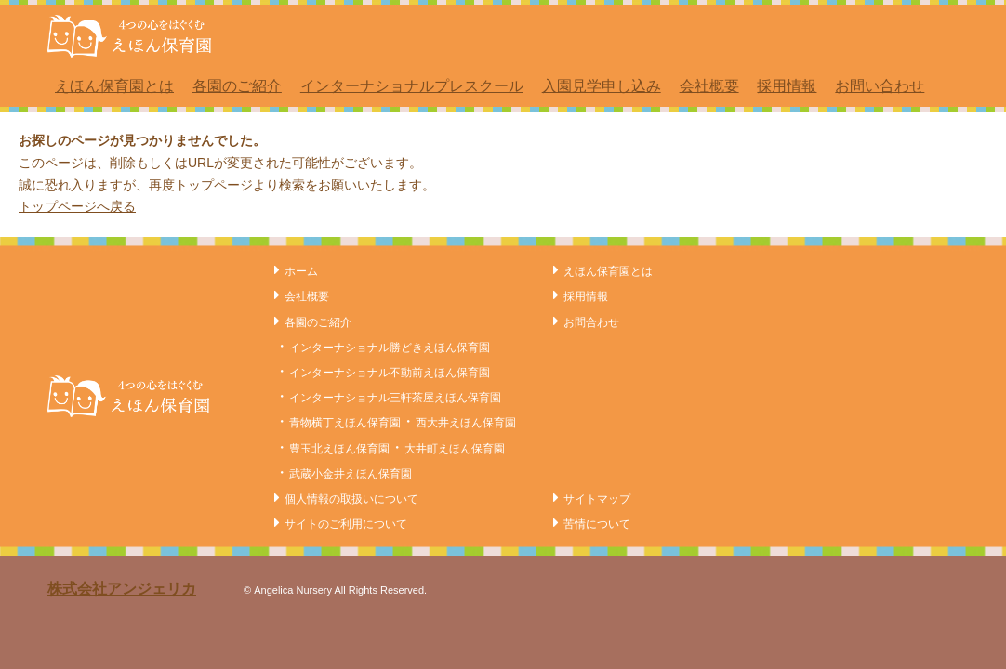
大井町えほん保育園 (454, 448)
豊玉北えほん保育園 (339, 448)
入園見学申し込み (601, 86)
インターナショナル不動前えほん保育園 (389, 372)
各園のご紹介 (237, 86)
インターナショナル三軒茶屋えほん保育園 (395, 397)
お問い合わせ (879, 86)
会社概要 (709, 86)
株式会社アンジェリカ (121, 589)
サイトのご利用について (346, 524)
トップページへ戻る (77, 206)
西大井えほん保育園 (466, 422)
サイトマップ (596, 498)
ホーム (301, 271)
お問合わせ (591, 322)
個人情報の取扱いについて (351, 498)
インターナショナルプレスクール (411, 86)
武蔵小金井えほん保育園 (350, 473)
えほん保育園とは (114, 86)
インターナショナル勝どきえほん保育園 (389, 347)
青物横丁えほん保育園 (345, 422)
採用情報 (786, 86)
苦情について (596, 524)
